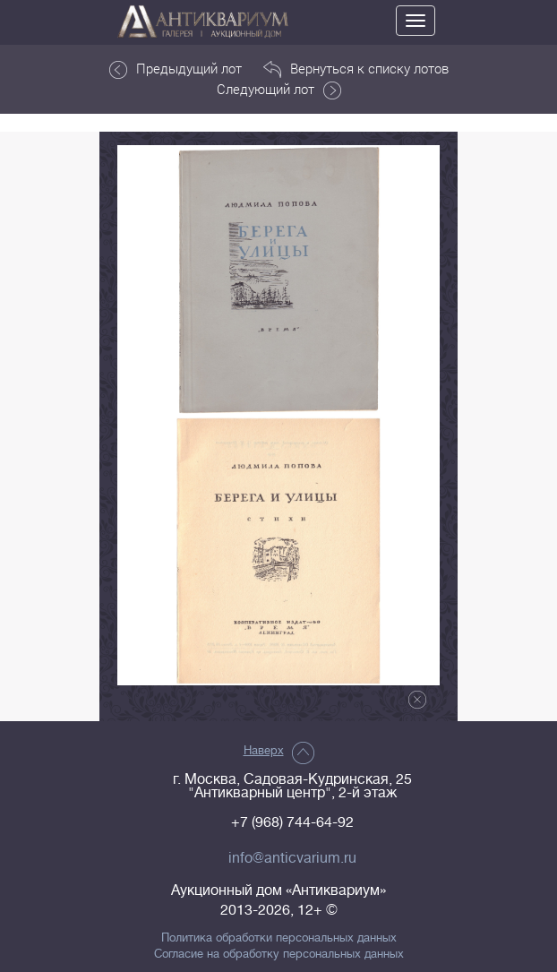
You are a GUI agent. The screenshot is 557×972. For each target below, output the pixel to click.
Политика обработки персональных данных (279, 937)
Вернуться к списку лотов (356, 69)
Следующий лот (279, 89)
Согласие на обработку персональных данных (279, 954)
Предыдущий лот (175, 69)
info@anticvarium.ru (292, 858)
